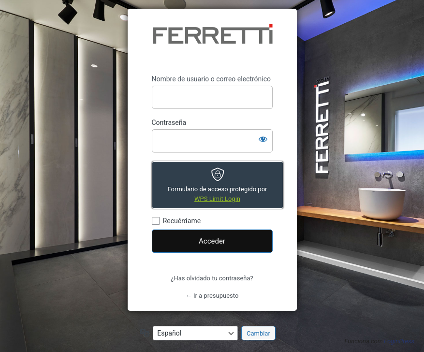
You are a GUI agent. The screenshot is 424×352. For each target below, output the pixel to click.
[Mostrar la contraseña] (263, 139)
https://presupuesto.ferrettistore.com (212, 41)
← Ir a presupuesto (212, 295)
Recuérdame (182, 221)
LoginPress (399, 341)
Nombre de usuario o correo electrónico (211, 79)
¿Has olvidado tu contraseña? (212, 278)
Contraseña (169, 122)
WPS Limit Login (217, 198)
